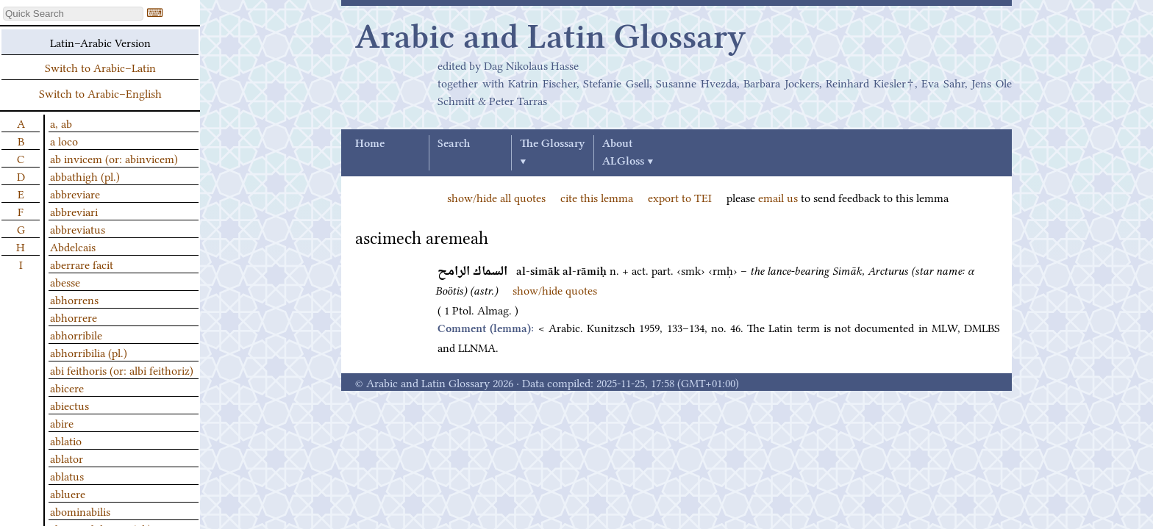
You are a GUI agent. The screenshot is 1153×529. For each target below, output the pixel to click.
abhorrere (73, 317)
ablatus (67, 475)
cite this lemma (596, 197)
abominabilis (80, 511)
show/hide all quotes (496, 197)
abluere (67, 493)
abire (62, 422)
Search (454, 144)
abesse (65, 281)
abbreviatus (77, 228)
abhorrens (74, 299)
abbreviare (75, 193)
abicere (67, 387)
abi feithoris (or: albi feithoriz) (121, 369)
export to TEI (680, 197)
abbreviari (74, 211)
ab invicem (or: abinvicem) (114, 158)
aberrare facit (81, 264)
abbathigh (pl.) (85, 176)
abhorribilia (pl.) (88, 352)
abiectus (69, 405)
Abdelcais (73, 246)
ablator (66, 458)
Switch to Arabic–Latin (100, 67)
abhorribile (76, 334)
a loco (64, 140)
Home (370, 144)
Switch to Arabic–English (100, 92)
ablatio (66, 440)
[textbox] (73, 14)
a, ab (61, 123)
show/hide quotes (555, 289)
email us (778, 197)
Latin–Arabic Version (100, 42)
